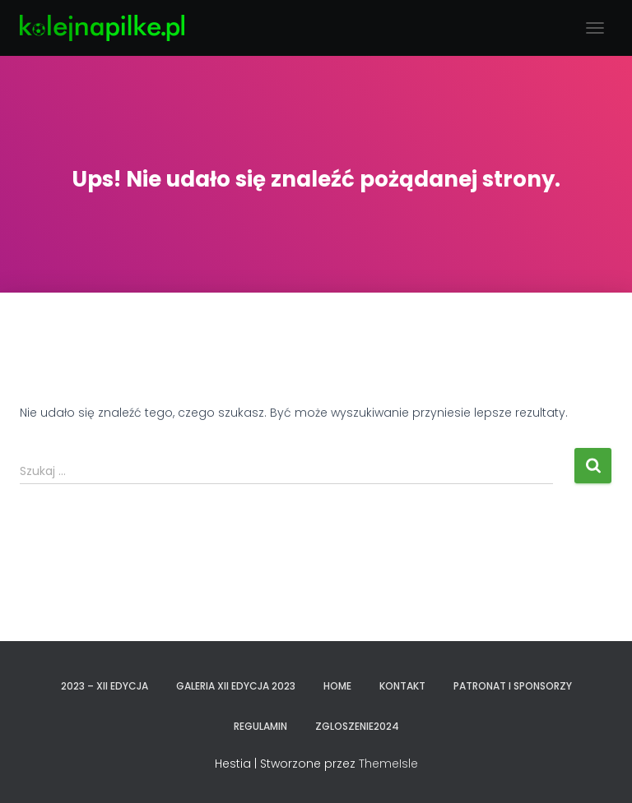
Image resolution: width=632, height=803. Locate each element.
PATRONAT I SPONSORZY (512, 686)
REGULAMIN (260, 726)
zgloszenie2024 (357, 726)
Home (337, 686)
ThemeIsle (388, 763)
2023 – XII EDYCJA (104, 686)
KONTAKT (402, 686)
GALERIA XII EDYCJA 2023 (235, 686)
